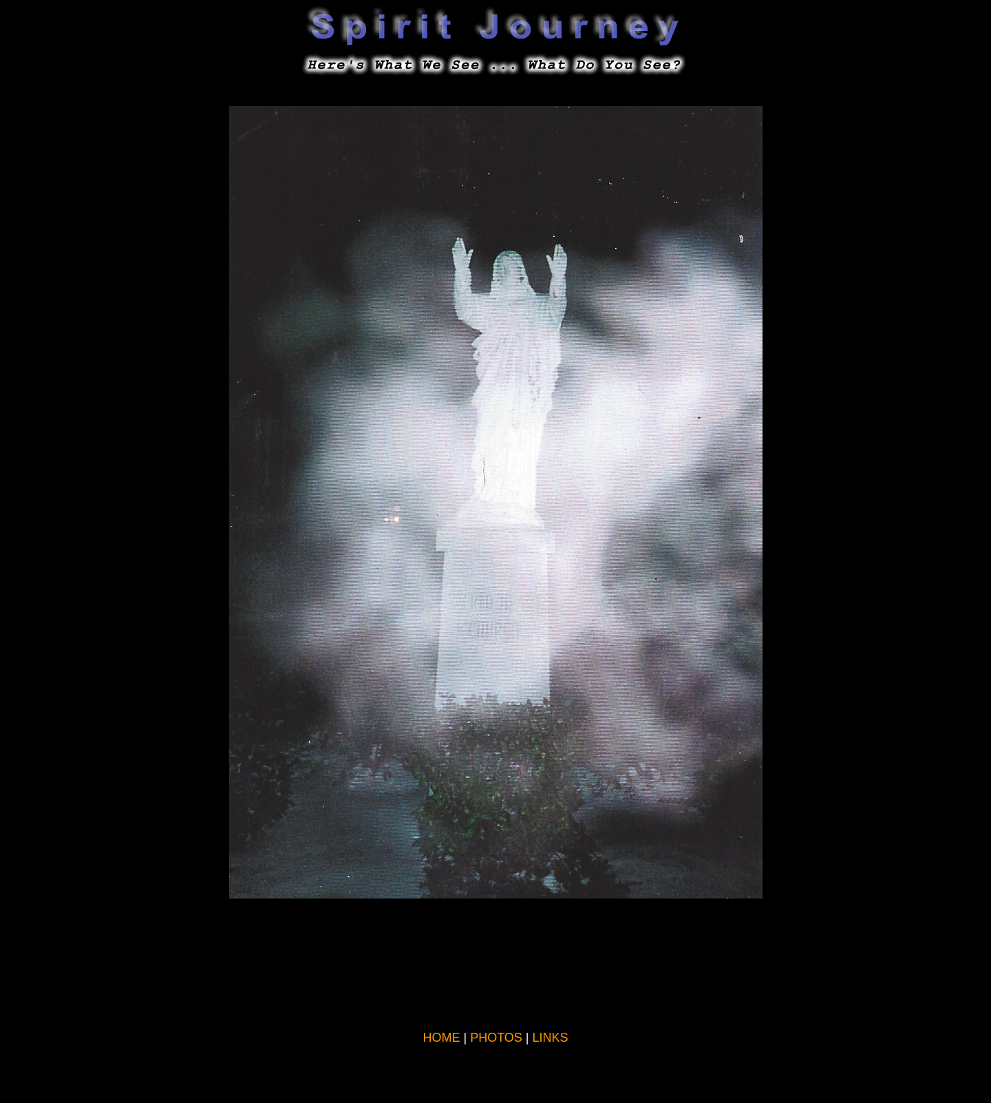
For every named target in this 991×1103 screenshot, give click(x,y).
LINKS (550, 1037)
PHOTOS (496, 1037)
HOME (441, 1037)
